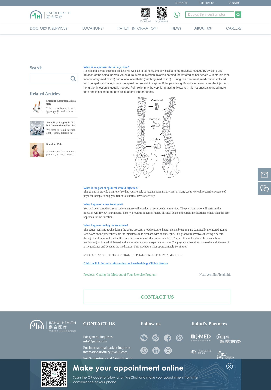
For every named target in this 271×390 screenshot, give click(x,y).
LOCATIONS (92, 28)
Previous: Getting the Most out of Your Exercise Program (120, 274)
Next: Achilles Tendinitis (215, 274)
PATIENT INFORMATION (136, 28)
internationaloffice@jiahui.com (105, 352)
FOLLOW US (206, 3)
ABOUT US (202, 28)
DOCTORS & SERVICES (48, 28)
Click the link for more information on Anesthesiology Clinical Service (126, 263)
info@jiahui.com (95, 341)
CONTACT (181, 3)
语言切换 (234, 3)
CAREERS (233, 28)
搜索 (73, 78)
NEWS (176, 28)
